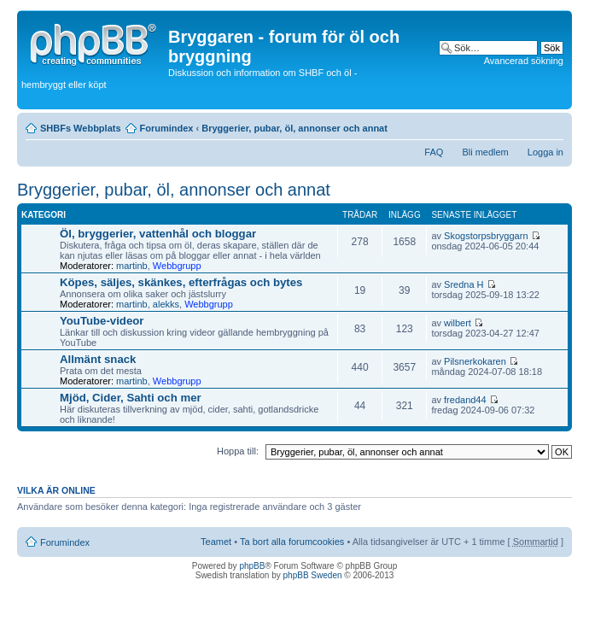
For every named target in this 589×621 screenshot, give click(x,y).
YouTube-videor (101, 320)
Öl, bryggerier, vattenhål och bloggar (158, 233)
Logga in (545, 152)
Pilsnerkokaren (475, 361)
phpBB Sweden (312, 575)
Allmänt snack (98, 359)
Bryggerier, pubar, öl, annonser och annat (294, 128)
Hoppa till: (238, 451)
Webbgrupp (177, 266)
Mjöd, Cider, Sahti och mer (130, 397)
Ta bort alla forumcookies (292, 541)
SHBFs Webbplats (80, 128)
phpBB (252, 566)
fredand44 (465, 400)
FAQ (433, 152)
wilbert (457, 323)
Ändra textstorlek (551, 124)
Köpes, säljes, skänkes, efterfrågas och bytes (181, 282)
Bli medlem (485, 152)
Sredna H (463, 284)
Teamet (216, 541)
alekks (166, 304)
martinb (132, 266)
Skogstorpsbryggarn (486, 236)
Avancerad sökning (523, 61)
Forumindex (167, 128)
